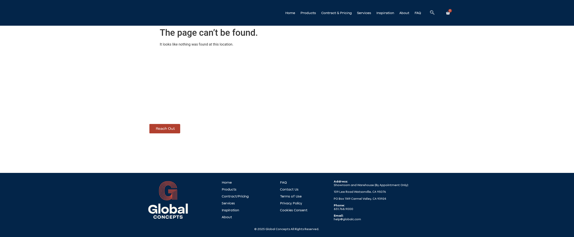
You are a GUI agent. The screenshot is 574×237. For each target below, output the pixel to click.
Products (308, 12)
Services (364, 12)
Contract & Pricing (336, 12)
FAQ (418, 12)
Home (290, 12)
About (404, 12)
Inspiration (385, 12)
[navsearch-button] (432, 12)
